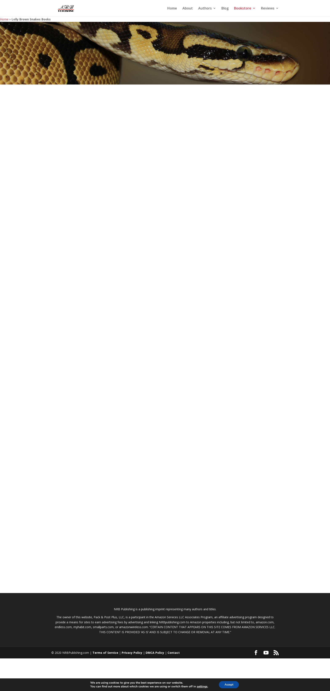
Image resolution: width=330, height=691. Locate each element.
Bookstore (242, 9)
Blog (225, 9)
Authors (205, 9)
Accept (229, 684)
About (187, 9)
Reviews (267, 9)
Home (172, 9)
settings (201, 686)
